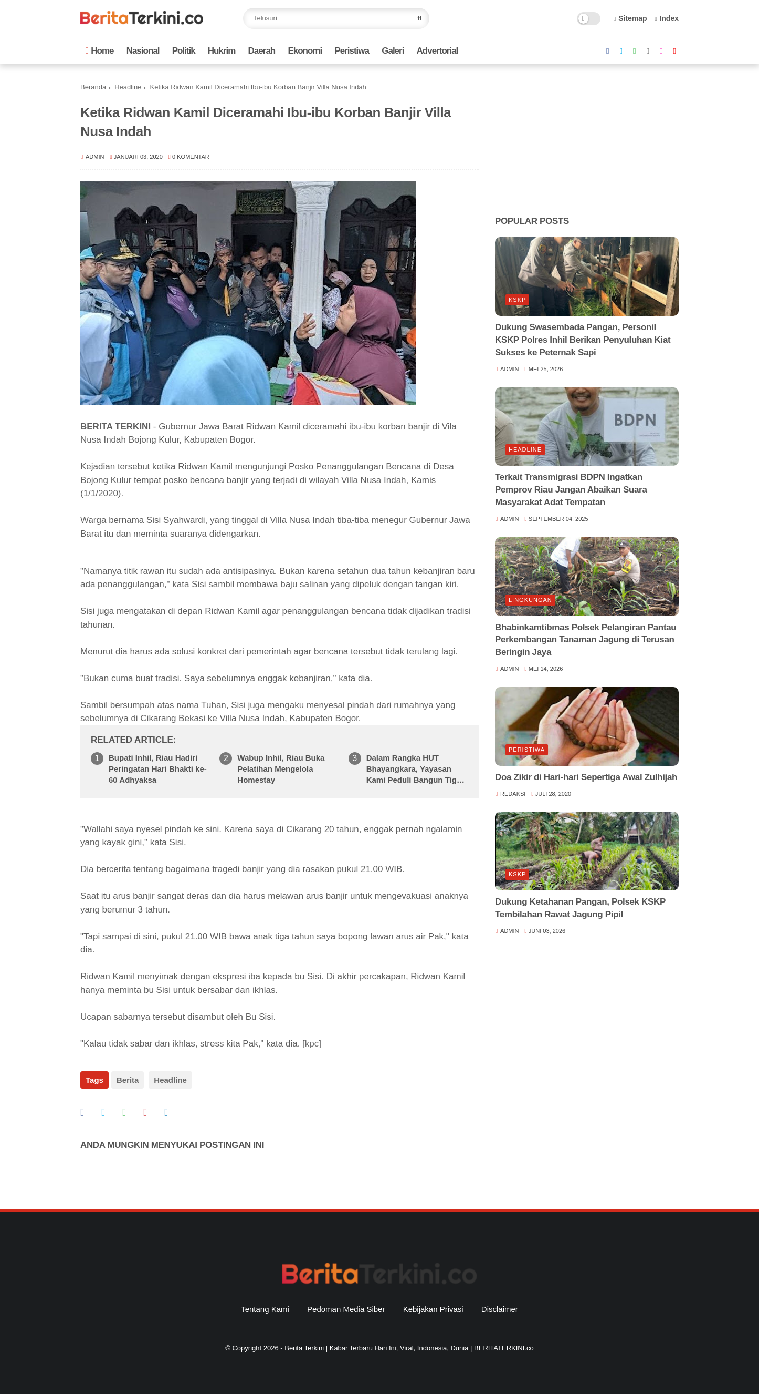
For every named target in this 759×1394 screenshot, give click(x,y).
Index (667, 18)
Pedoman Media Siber (346, 1304)
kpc (312, 1044)
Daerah (262, 51)
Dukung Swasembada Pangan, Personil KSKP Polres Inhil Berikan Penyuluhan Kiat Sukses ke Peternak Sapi (582, 339)
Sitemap (630, 18)
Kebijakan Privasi (433, 1304)
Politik (183, 51)
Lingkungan (530, 600)
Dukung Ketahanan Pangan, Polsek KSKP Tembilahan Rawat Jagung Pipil (580, 908)
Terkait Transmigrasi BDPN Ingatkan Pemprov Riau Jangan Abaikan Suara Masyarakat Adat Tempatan (571, 489)
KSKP (517, 299)
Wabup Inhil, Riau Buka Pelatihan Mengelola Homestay (280, 768)
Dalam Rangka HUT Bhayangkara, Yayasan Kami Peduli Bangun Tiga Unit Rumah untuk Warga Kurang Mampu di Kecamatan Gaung (413, 769)
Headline (127, 87)
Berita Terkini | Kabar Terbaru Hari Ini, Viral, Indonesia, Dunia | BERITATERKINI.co (408, 1344)
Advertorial (437, 51)
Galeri (393, 51)
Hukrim (222, 51)
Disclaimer (499, 1304)
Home (99, 51)
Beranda (93, 87)
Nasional (143, 51)
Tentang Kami (265, 1304)
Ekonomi (305, 51)
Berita (128, 1079)
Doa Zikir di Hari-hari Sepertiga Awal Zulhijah (586, 777)
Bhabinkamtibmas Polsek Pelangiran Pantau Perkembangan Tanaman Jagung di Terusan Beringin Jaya (585, 640)
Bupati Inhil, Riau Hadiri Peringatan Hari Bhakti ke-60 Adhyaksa (158, 768)
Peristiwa (351, 51)
